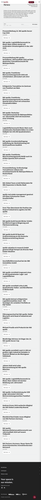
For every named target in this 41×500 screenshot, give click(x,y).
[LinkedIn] (2, 488)
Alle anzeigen (34, 24)
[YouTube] (4, 488)
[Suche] (25, 24)
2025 (7, 25)
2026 (5, 25)
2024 (10, 25)
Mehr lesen (6, 38)
